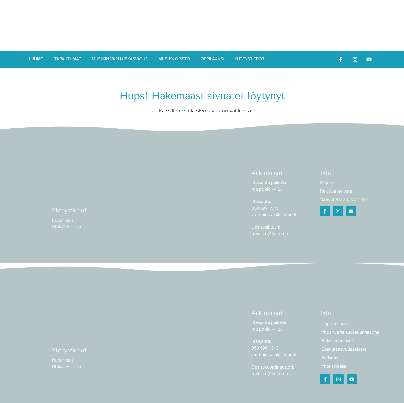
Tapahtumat (67, 59)
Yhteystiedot (249, 59)
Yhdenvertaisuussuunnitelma (350, 331)
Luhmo (36, 59)
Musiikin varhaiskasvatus (120, 59)
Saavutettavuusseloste (344, 349)
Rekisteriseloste (337, 340)
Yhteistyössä (334, 366)
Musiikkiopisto (174, 59)
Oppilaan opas (335, 323)
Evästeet (330, 357)
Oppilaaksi (212, 59)
